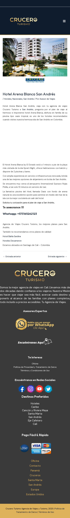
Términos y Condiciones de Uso (35, 370)
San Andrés (28, 99)
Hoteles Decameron (12, 241)
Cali (35, 424)
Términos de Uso (46, 512)
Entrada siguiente (57, 256)
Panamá (35, 470)
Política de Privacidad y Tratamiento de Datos (35, 367)
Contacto (35, 465)
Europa (35, 489)
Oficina (35, 363)
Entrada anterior (12, 256)
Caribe (35, 407)
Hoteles (8, 99)
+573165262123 (27, 213)
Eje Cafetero (35, 420)
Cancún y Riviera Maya (35, 410)
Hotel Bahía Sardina (12, 236)
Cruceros (35, 475)
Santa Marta (35, 413)
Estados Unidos (35, 494)
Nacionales (17, 99)
